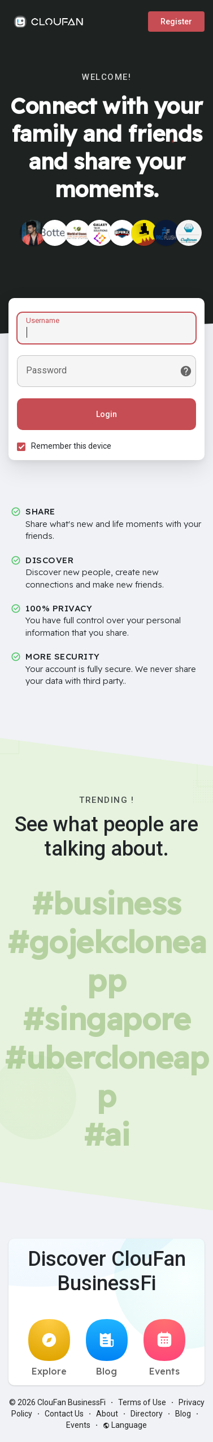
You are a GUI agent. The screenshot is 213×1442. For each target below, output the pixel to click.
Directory (147, 1413)
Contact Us (64, 1413)
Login (106, 414)
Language (125, 1425)
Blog (107, 1348)
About (107, 1413)
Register (176, 21)
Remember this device (71, 445)
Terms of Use (142, 1402)
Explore (49, 1348)
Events (164, 1348)
